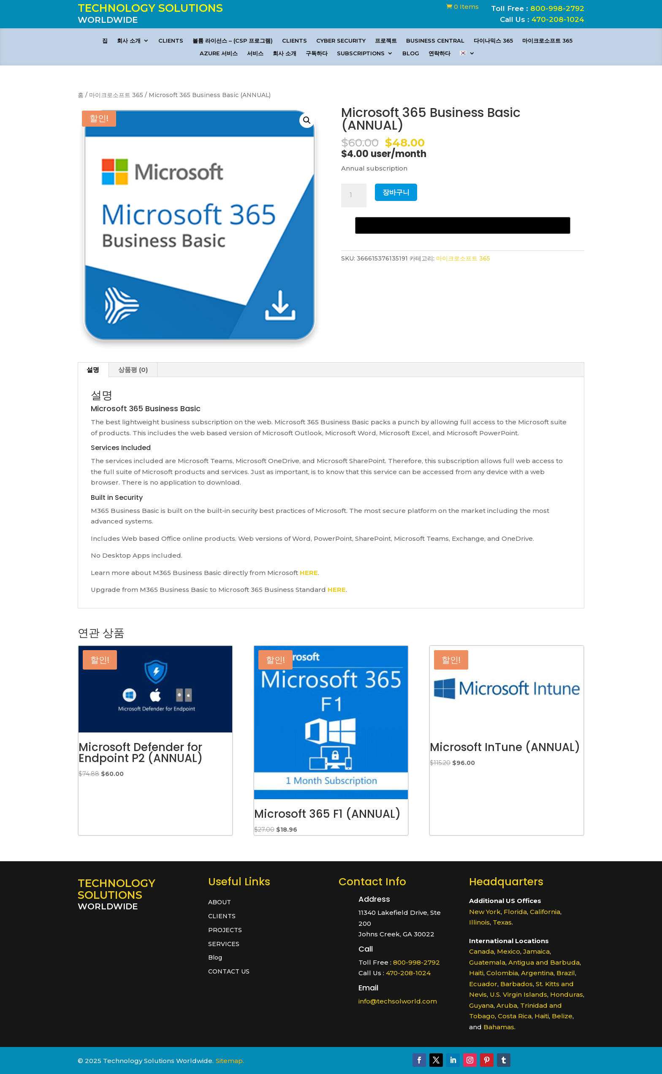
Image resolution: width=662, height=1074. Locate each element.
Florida (515, 912)
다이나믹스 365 (493, 41)
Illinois (479, 922)
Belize (562, 1016)
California (545, 912)
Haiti (476, 973)
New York (485, 912)
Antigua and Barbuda (544, 962)
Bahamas (498, 1027)
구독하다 (317, 53)
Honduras (566, 994)
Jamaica (536, 951)
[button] (307, 120)
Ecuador (483, 984)
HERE (309, 573)
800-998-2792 (557, 8)
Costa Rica (515, 1016)
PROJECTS (225, 930)
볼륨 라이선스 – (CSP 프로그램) (233, 41)
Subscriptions (361, 53)
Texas (502, 922)
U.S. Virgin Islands (518, 994)
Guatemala (487, 962)
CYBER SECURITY (341, 41)
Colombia (502, 973)
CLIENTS (170, 41)
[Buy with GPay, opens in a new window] (462, 225)
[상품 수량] (353, 195)
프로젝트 (386, 41)
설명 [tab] (93, 370)
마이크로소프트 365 (547, 41)
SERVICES (223, 944)
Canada (481, 951)
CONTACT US (229, 971)
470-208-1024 (558, 19)
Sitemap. (230, 1061)
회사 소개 (129, 41)
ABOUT (219, 902)
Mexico (508, 951)
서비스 (255, 53)
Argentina (537, 973)
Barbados (516, 984)
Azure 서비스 (219, 53)
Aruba (506, 1005)
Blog (410, 53)
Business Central (435, 41)
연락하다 (439, 53)
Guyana (481, 1005)
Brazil (565, 973)
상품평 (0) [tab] (133, 370)
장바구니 (396, 192)
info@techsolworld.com (397, 1001)
